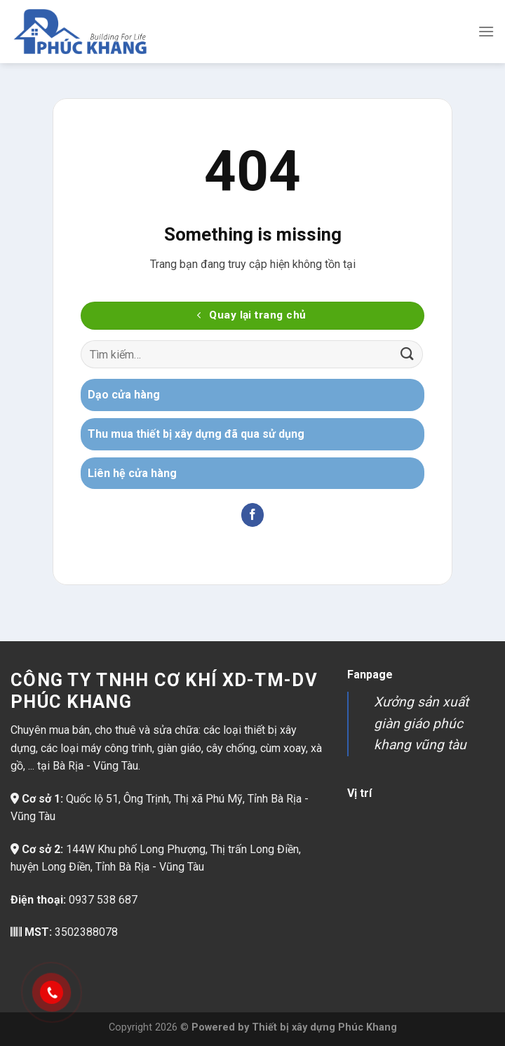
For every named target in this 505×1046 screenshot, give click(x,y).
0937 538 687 (103, 899)
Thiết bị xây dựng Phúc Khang (324, 1027)
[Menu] (486, 31)
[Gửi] (407, 354)
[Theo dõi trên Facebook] (252, 515)
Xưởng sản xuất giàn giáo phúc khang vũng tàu (421, 723)
